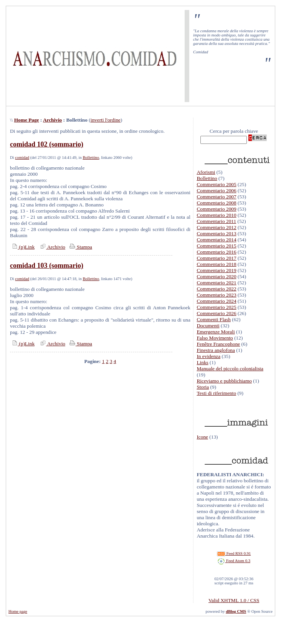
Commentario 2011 (216, 221)
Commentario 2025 (216, 307)
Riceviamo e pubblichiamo (224, 381)
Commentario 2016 (216, 252)
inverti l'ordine (106, 120)
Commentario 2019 (216, 270)
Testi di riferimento (216, 393)
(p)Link (22, 247)
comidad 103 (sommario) (46, 265)
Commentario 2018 (216, 264)
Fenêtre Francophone (218, 344)
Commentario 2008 (216, 203)
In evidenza (208, 356)
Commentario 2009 (216, 209)
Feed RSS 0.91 (234, 553)
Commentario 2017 (216, 258)
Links (202, 362)
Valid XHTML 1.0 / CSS (233, 600)
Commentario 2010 (216, 215)
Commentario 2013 (216, 233)
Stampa (80, 247)
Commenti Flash (214, 319)
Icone (202, 437)
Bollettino (91, 157)
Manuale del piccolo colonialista (230, 368)
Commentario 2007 (216, 197)
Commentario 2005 (216, 184)
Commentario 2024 (216, 301)
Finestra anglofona (216, 350)
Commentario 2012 (216, 227)
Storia (203, 387)
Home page (17, 611)
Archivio (52, 120)
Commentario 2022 (216, 289)
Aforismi (206, 172)
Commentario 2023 (216, 295)
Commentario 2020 (216, 276)
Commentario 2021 (216, 282)
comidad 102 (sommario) (46, 144)
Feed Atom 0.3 (233, 561)
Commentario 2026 (216, 313)
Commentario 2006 (216, 190)
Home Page (26, 120)
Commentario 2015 (216, 246)
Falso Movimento (215, 338)
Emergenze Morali (216, 332)
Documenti (208, 325)
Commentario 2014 (216, 240)
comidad (22, 157)
